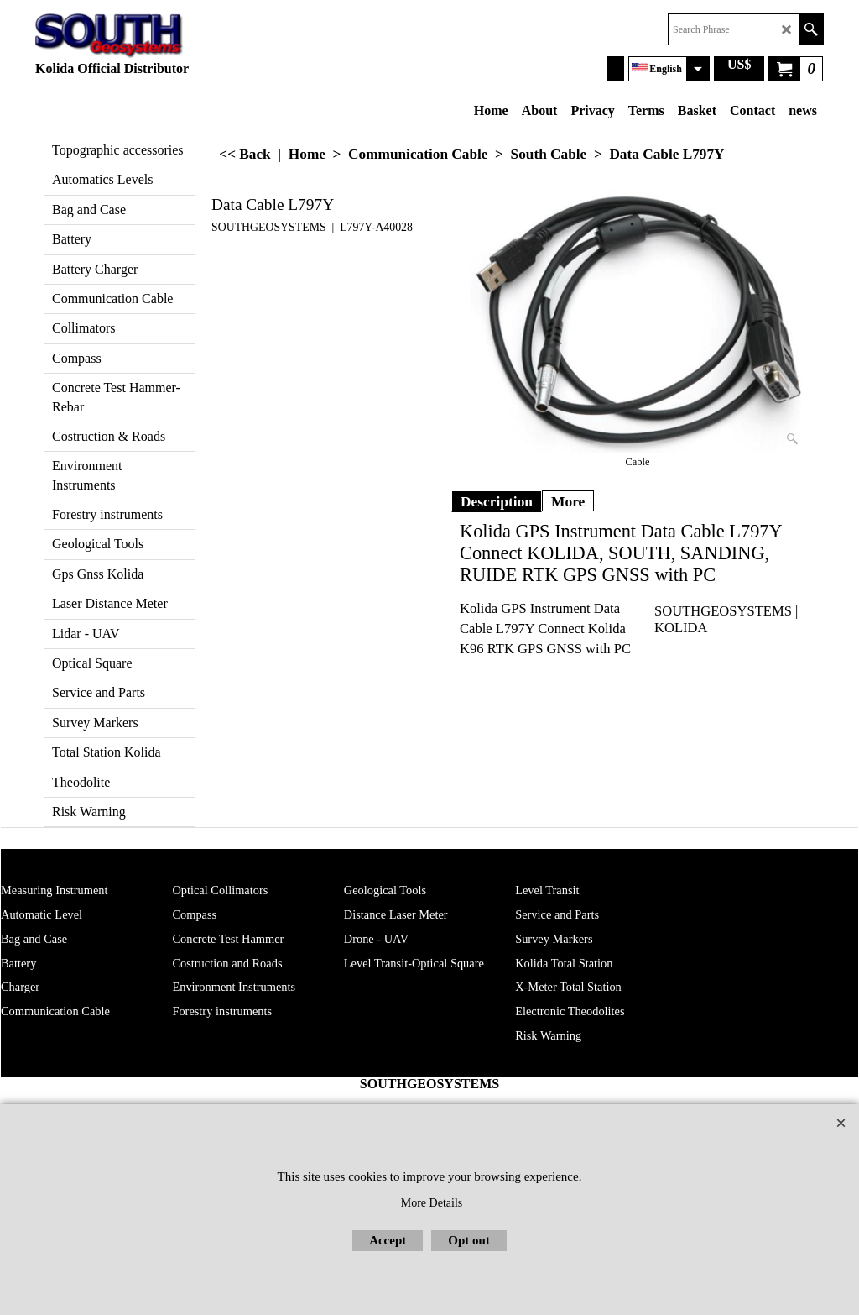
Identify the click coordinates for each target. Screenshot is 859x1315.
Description (497, 501)
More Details (431, 1203)
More (568, 501)
